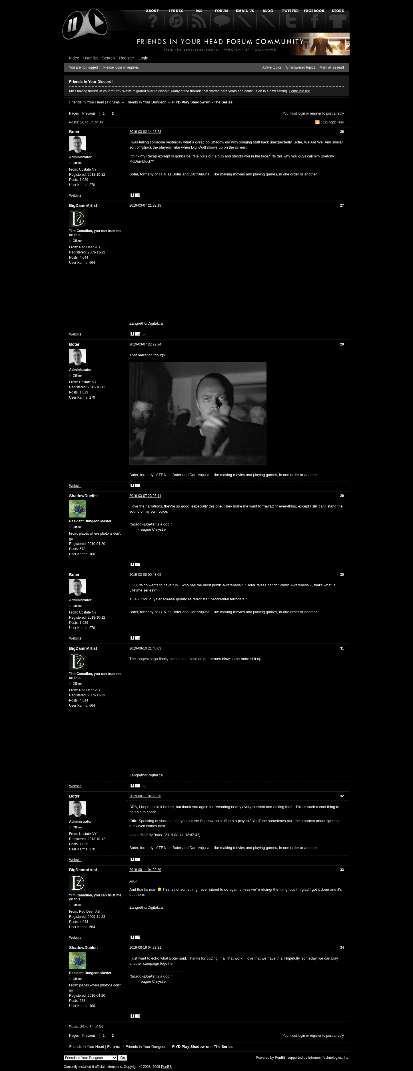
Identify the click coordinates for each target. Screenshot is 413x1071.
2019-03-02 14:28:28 (145, 132)
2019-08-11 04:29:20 (145, 870)
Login (143, 58)
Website (75, 195)
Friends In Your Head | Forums (94, 102)
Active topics (272, 67)
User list (90, 58)
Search (108, 58)
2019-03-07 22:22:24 (145, 344)
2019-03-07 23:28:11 (145, 496)
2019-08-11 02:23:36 (145, 796)
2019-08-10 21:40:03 (145, 648)
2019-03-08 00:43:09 (145, 575)
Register (126, 58)
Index (74, 58)
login (301, 113)
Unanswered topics (300, 67)
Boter (74, 131)
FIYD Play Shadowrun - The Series (202, 102)
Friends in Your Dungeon (145, 102)
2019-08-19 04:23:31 (145, 948)
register (315, 113)
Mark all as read (332, 67)
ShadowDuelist (83, 495)
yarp (133, 880)
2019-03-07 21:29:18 (145, 205)
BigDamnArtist (83, 205)
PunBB (280, 1058)
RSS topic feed (332, 122)
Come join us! (299, 91)
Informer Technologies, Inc (328, 1058)
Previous (89, 113)
